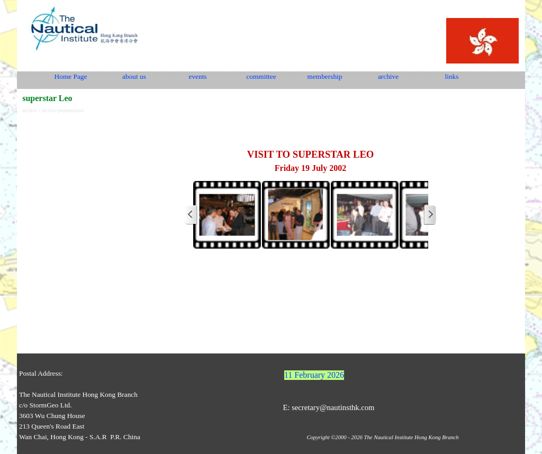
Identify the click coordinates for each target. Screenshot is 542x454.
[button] (227, 215)
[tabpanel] (310, 146)
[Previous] (191, 215)
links (452, 76)
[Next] (429, 215)
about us (134, 76)
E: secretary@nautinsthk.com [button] (328, 407)
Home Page (71, 76)
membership (325, 76)
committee (261, 76)
